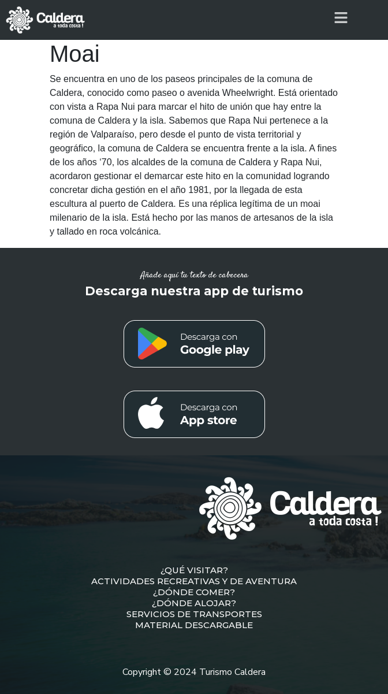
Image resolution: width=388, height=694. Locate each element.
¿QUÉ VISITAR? (194, 570)
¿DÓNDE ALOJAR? (194, 602)
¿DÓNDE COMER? (194, 592)
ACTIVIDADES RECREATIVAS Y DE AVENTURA (194, 581)
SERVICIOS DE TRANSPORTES (194, 613)
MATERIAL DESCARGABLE (194, 624)
